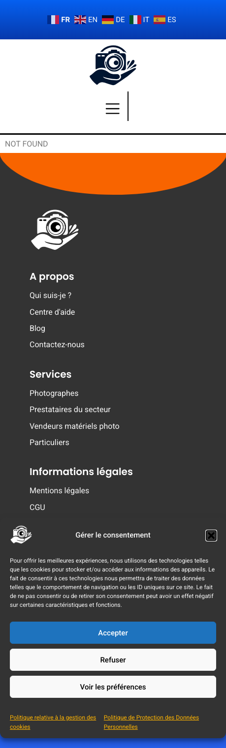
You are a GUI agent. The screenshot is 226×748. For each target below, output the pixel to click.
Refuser (113, 660)
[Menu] (113, 106)
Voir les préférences (113, 687)
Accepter (113, 632)
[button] (211, 535)
